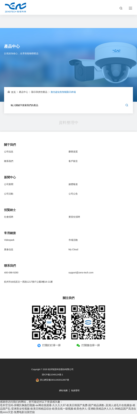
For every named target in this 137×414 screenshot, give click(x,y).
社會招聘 (8, 217)
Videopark (9, 240)
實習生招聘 (74, 217)
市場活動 (73, 240)
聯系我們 (8, 161)
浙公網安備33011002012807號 (52, 380)
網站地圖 (63, 390)
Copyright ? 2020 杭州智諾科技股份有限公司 (52, 369)
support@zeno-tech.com (81, 272)
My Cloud (73, 249)
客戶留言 (73, 161)
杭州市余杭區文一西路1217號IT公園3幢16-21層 (28, 281)
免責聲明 (75, 390)
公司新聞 (8, 184)
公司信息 (8, 151)
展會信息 (8, 249)
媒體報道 (73, 184)
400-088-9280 (11, 272)
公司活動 (8, 193)
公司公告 (73, 193)
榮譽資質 (73, 151)
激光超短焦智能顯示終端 (63, 92)
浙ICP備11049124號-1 (52, 374)
